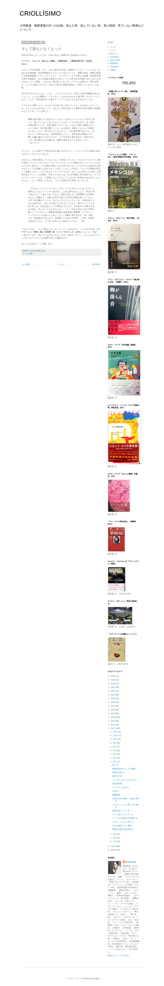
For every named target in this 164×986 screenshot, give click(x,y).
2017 (113, 706)
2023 (113, 683)
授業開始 (116, 795)
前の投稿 (96, 264)
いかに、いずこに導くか (123, 822)
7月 (114, 750)
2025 (113, 676)
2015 (113, 713)
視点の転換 (117, 783)
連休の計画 (117, 776)
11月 (115, 735)
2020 (113, 695)
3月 (114, 834)
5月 (114, 758)
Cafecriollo (131, 862)
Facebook (114, 67)
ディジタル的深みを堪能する (124, 818)
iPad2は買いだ (118, 772)
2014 (113, 717)
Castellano (114, 57)
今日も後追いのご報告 (122, 825)
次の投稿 (26, 264)
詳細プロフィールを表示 (118, 955)
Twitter (113, 70)
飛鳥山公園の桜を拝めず (123, 829)
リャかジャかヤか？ (121, 787)
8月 (114, 746)
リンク (113, 50)
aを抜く (115, 791)
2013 (113, 721)
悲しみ (115, 765)
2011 (113, 728)
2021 (113, 691)
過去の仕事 (115, 60)
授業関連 (114, 63)
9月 (114, 743)
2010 (113, 846)
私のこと (114, 53)
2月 (114, 838)
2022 (113, 687)
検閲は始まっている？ (122, 810)
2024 (113, 680)
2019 (113, 698)
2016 (113, 710)
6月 (114, 754)
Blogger (96, 978)
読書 (31, 253)
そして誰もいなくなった (123, 814)
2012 (113, 725)
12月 (115, 732)
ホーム (61, 264)
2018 (113, 702)
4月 (114, 762)
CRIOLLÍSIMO (40, 13)
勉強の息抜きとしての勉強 (123, 769)
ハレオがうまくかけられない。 (125, 780)
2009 (113, 850)
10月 (115, 739)
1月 (114, 841)
